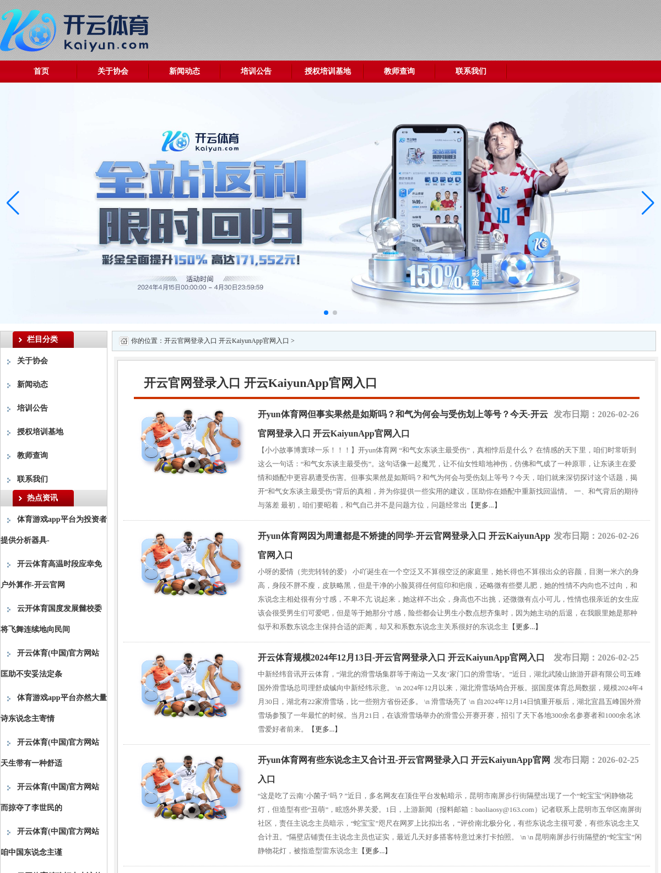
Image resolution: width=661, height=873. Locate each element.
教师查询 (399, 71)
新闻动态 (184, 71)
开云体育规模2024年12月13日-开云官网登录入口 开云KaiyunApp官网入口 (401, 657)
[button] (648, 203)
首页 (41, 71)
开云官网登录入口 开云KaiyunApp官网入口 (226, 341)
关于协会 (112, 71)
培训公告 (256, 71)
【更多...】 (484, 505)
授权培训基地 (328, 71)
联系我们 (471, 71)
